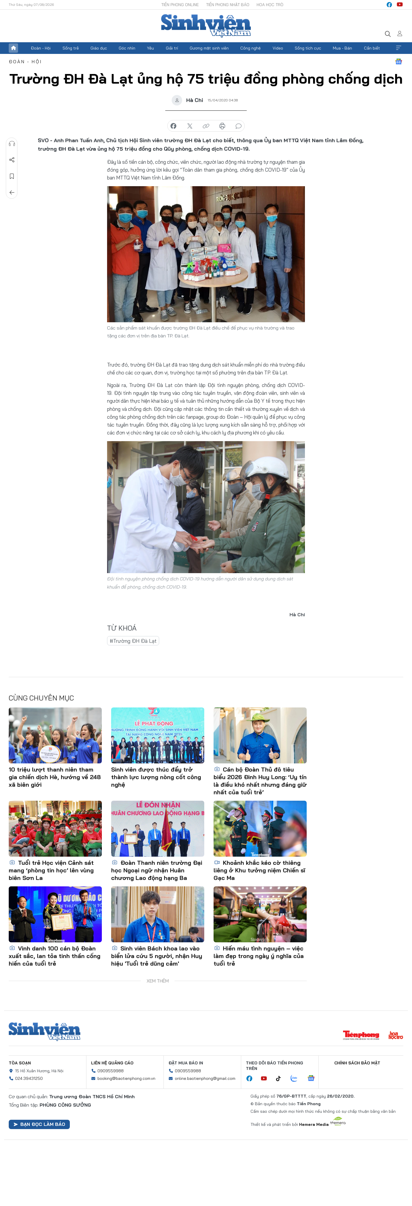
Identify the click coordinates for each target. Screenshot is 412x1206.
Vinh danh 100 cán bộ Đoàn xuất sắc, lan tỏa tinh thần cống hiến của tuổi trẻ (54, 956)
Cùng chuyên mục (41, 697)
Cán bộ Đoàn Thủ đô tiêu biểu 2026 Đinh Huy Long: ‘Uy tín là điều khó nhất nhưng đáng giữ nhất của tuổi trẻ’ (260, 781)
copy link (206, 126)
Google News (398, 61)
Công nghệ (250, 48)
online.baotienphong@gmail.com (205, 1078)
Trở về (11, 192)
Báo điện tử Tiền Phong (206, 26)
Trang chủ (13, 48)
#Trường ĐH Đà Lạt (133, 641)
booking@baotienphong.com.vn (126, 1078)
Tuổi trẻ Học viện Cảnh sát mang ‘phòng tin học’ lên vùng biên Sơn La (51, 870)
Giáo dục (98, 48)
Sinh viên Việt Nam (44, 1031)
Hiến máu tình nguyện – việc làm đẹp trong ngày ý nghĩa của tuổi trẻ (259, 956)
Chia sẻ (11, 159)
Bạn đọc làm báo (39, 1124)
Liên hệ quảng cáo (112, 1063)
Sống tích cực (308, 48)
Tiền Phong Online (180, 4)
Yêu (150, 48)
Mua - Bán (342, 48)
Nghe (11, 143)
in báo (222, 126)
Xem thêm (398, 48)
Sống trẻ (71, 48)
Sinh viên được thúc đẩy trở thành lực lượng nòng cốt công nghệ (156, 777)
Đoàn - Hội (41, 48)
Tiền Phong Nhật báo (227, 4)
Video (278, 48)
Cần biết (372, 48)
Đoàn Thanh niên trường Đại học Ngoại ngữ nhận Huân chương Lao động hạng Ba (156, 870)
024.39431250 (29, 1078)
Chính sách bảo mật (357, 1063)
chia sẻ (173, 126)
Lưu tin (11, 176)
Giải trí (172, 48)
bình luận (238, 126)
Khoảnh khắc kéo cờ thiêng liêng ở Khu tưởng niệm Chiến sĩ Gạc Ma (259, 870)
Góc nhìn (127, 48)
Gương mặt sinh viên (209, 48)
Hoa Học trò (270, 4)
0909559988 (110, 1070)
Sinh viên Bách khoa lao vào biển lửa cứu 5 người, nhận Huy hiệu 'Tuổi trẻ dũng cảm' (156, 956)
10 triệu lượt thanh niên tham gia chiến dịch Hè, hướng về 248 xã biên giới (55, 777)
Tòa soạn (20, 1063)
